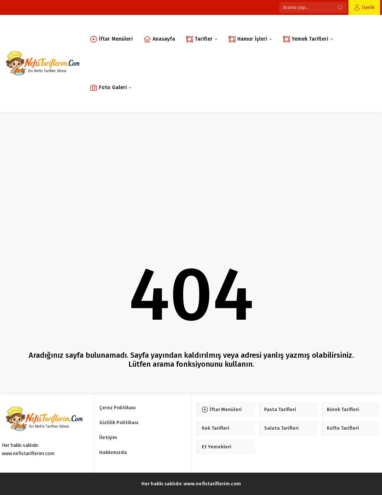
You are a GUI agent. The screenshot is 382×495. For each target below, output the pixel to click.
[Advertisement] (191, 168)
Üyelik (368, 7)
